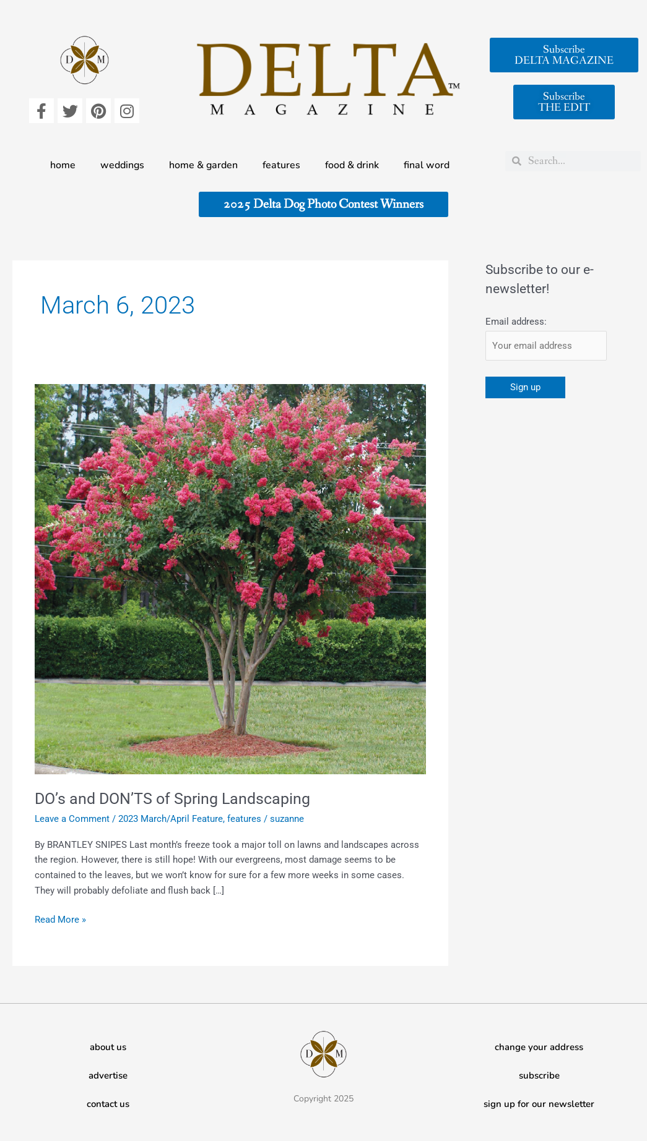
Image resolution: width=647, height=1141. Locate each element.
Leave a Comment (72, 818)
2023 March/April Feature (170, 818)
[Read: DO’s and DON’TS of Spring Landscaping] (230, 578)
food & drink (352, 165)
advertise (108, 1075)
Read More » (60, 918)
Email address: (516, 321)
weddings (122, 165)
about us (108, 1047)
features (281, 165)
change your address (539, 1047)
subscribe (539, 1075)
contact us (108, 1104)
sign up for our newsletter (539, 1104)
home (63, 165)
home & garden (203, 165)
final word (426, 165)
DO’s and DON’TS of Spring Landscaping (177, 798)
